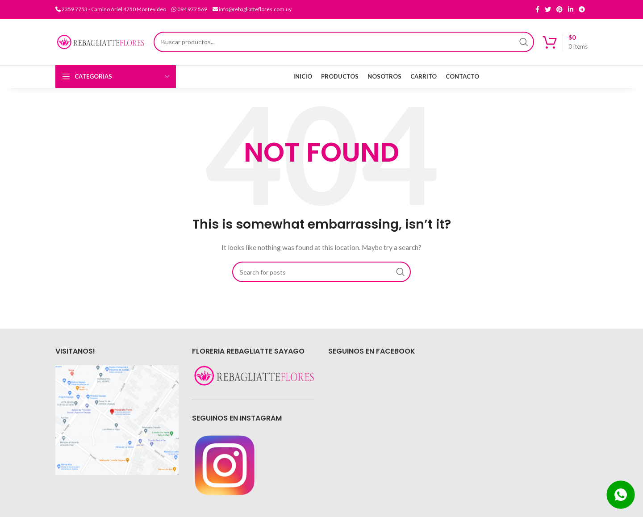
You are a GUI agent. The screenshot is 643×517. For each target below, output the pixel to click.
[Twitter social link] (548, 9)
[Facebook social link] (537, 9)
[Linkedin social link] (570, 9)
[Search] (344, 42)
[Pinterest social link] (559, 9)
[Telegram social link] (582, 9)
